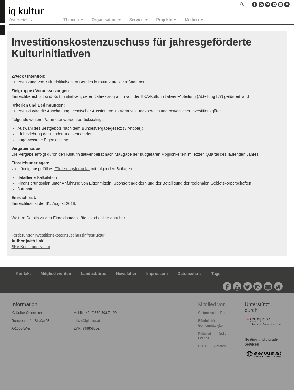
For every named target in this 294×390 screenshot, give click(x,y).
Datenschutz (189, 273)
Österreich (21, 19)
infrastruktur (94, 235)
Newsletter (126, 273)
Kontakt (23, 273)
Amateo (220, 346)
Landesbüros (93, 273)
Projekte (166, 19)
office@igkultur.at (87, 321)
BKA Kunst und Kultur (31, 246)
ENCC (203, 346)
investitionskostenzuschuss (59, 235)
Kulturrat (204, 333)
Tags (215, 273)
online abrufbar (111, 218)
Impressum (157, 273)
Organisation (106, 19)
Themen (73, 19)
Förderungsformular (72, 168)
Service (138, 19)
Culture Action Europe (214, 313)
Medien (194, 19)
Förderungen (23, 235)
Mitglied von (212, 304)
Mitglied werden (56, 273)
